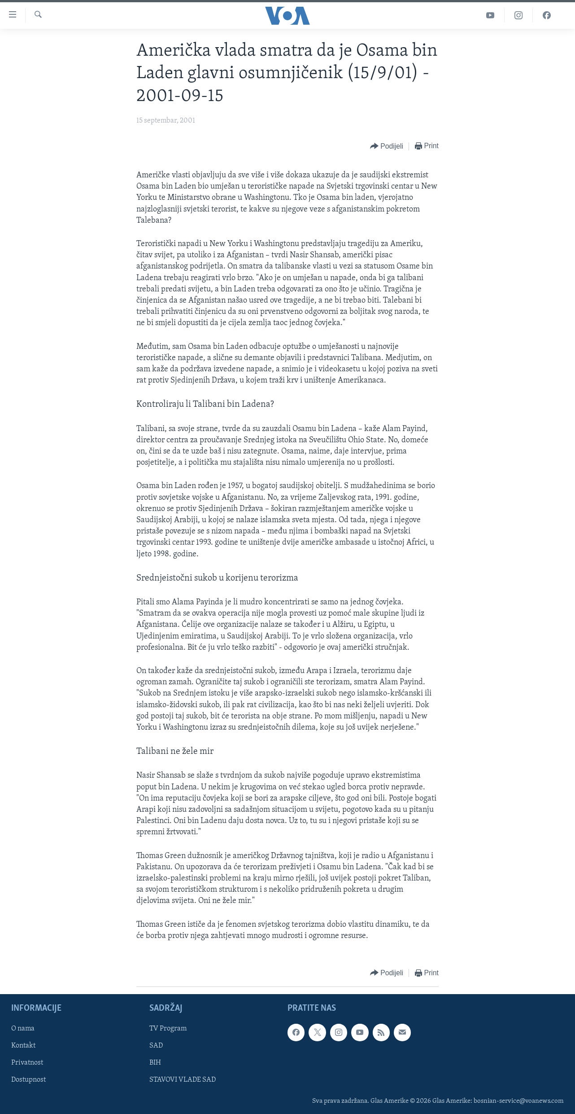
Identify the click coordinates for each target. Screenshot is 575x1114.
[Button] (386, 147)
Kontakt (23, 1045)
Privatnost (27, 1062)
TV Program (168, 1028)
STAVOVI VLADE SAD (182, 1079)
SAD (156, 1045)
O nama (23, 1028)
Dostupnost (28, 1079)
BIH (155, 1062)
